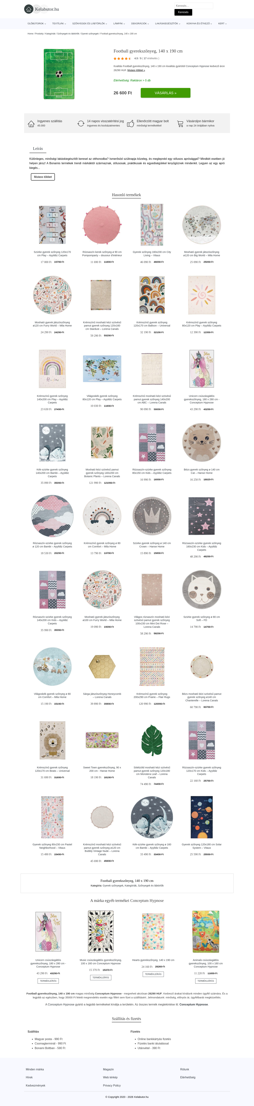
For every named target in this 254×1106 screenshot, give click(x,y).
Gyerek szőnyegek (90, 33)
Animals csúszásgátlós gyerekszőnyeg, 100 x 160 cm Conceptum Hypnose (206, 963)
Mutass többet (43, 176)
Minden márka (35, 1069)
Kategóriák (50, 33)
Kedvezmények (35, 1085)
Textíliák (58, 23)
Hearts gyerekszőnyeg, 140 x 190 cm (153, 960)
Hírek (29, 1077)
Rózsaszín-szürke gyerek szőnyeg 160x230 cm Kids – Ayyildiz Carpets (201, 546)
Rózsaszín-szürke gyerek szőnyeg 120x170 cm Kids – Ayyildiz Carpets (201, 770)
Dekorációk (139, 23)
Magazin (108, 1069)
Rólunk (184, 1069)
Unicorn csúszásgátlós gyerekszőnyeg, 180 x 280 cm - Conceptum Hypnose (201, 399)
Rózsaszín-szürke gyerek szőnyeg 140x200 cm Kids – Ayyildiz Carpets (52, 620)
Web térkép (110, 1077)
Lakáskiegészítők (166, 23)
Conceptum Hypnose (197, 66)
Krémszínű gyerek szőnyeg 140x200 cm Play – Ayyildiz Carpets (52, 399)
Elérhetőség (187, 1077)
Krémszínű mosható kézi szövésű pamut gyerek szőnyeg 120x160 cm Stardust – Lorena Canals (102, 325)
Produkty (39, 33)
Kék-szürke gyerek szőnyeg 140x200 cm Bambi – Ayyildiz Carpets (52, 473)
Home (30, 33)
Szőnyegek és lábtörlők (88, 23)
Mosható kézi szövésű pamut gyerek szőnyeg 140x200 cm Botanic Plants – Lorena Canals (102, 473)
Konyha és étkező (198, 23)
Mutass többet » (136, 70)
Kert (221, 23)
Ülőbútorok (36, 23)
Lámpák (118, 23)
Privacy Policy (112, 1085)
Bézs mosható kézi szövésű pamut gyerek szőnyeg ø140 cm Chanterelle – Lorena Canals (201, 697)
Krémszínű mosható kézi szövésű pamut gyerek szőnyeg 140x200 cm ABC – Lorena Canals (152, 399)
